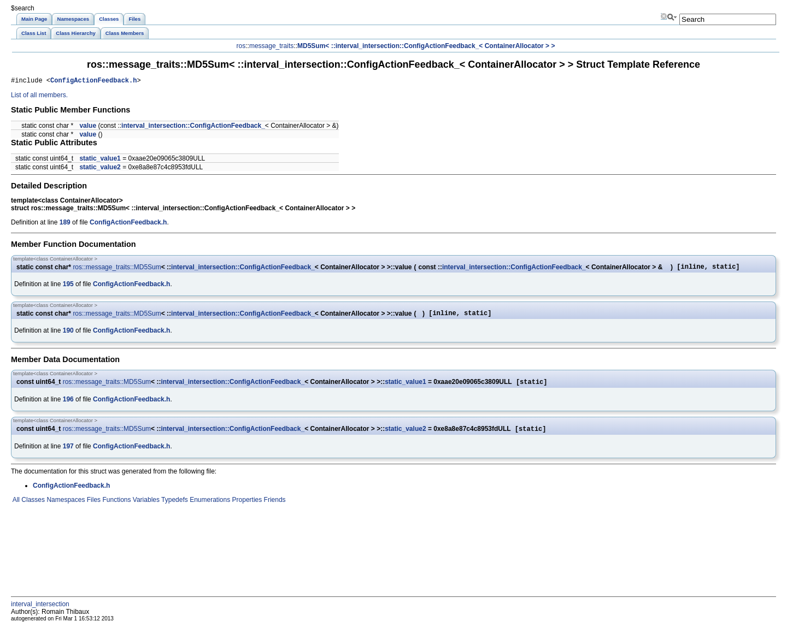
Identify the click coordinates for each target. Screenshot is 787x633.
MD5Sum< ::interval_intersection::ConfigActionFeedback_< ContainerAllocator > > (426, 46)
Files (93, 507)
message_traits (271, 46)
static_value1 (99, 160)
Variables (145, 507)
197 (68, 453)
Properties (246, 507)
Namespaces (65, 507)
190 (68, 335)
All (15, 507)
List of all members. (39, 96)
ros (241, 46)
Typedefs (174, 507)
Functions (116, 507)
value (87, 127)
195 (68, 287)
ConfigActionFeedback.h (93, 81)
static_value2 (99, 169)
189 (65, 224)
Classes (32, 507)
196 (68, 405)
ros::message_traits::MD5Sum (117, 269)
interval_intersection (40, 611)
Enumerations (209, 507)
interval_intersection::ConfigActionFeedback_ (193, 127)
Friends (273, 507)
